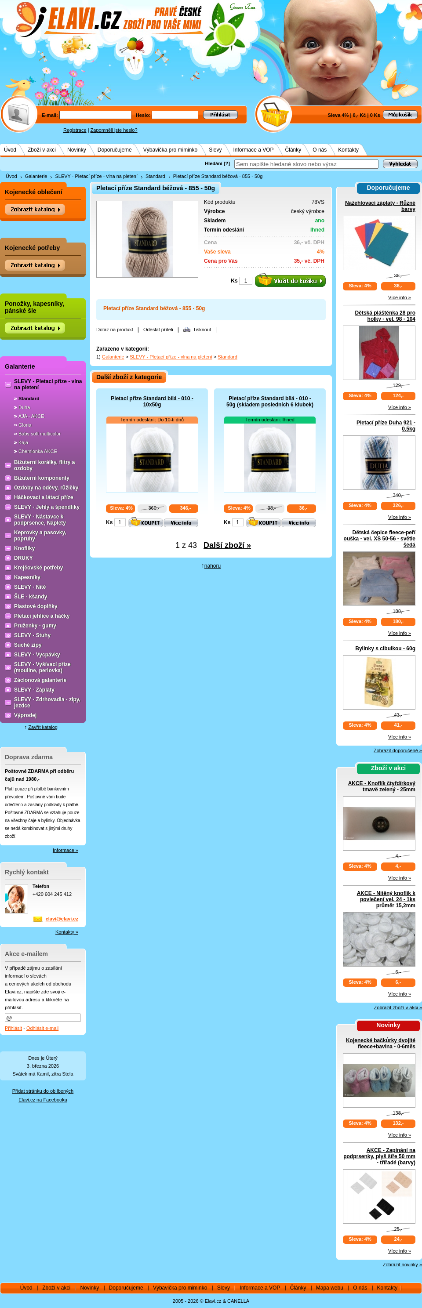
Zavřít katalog (43, 727)
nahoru (212, 566)
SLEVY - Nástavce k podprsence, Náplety (40, 520)
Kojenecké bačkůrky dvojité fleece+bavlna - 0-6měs (380, 1043)
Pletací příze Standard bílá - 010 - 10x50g (152, 401)
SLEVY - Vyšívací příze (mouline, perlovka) (42, 667)
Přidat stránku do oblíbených (42, 1091)
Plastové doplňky (36, 606)
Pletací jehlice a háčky (42, 616)
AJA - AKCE (31, 416)
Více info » (399, 297)
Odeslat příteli (158, 329)
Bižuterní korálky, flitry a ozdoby (44, 465)
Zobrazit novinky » (402, 1264)
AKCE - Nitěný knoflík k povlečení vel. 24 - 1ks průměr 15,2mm (386, 899)
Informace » (65, 850)
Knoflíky (24, 548)
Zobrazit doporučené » (398, 750)
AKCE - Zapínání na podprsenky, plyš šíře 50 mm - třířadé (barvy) (379, 1156)
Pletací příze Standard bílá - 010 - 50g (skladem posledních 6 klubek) (269, 401)
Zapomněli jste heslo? (114, 130)
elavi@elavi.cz (62, 918)
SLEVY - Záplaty (34, 690)
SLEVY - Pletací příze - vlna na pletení (96, 176)
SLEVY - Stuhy (32, 635)
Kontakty (348, 150)
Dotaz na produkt (114, 329)
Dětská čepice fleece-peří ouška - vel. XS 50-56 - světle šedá (379, 538)
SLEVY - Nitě (30, 587)
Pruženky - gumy (35, 626)
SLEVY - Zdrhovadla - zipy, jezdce (47, 702)
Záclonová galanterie (40, 680)
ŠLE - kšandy (30, 597)
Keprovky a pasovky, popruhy (40, 535)
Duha (24, 407)
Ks (234, 281)
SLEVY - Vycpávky (37, 655)
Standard (155, 176)
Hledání (213, 163)
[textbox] (306, 164)
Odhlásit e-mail (42, 1028)
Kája (23, 442)
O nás (320, 150)
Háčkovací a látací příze (43, 497)
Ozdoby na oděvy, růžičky (46, 488)
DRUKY (23, 558)
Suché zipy (28, 645)
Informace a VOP (253, 150)
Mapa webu (329, 1288)
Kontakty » (66, 932)
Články (293, 150)
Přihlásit (13, 1028)
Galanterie (36, 176)
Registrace (75, 130)
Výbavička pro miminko (170, 150)
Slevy (215, 150)
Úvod (10, 150)
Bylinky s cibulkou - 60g (385, 648)
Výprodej (25, 715)
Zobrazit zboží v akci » (398, 1007)
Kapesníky (27, 577)
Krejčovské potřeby (38, 568)
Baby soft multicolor (39, 433)
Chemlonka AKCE (37, 451)
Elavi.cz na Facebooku (42, 1099)
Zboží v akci (42, 150)
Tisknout (202, 329)
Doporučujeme (115, 150)
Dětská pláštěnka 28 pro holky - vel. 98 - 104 (385, 316)
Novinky (76, 150)
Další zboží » (227, 545)
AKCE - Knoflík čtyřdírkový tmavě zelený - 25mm (381, 786)
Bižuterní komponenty (41, 478)
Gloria (24, 425)
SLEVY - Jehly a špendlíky (47, 507)
